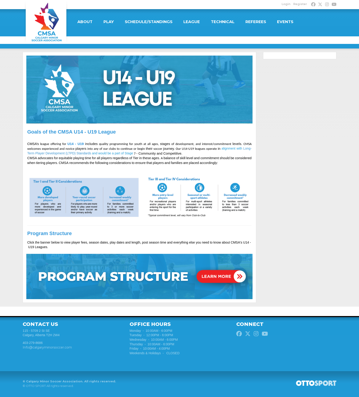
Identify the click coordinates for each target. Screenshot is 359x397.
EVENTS (285, 21)
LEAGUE (191, 21)
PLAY (108, 21)
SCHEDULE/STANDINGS (148, 21)
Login (285, 4)
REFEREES (255, 21)
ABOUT (84, 21)
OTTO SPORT (36, 387)
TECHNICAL (222, 21)
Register (300, 4)
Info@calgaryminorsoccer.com (47, 349)
